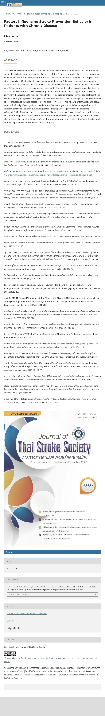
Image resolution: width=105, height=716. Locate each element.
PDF (10, 552)
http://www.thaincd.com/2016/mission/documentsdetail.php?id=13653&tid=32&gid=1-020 (50, 175)
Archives (16, 14)
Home (7, 14)
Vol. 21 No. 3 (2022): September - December (43, 14)
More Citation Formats (19, 594)
